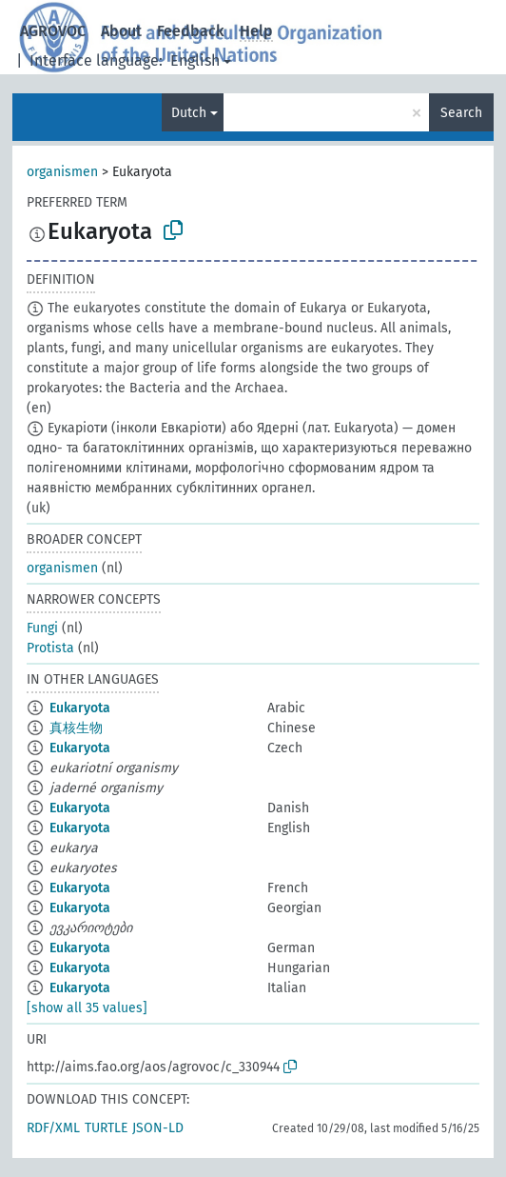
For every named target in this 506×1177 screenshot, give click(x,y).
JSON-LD (158, 1128)
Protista (50, 648)
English (195, 60)
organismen (62, 172)
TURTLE (106, 1128)
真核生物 (76, 728)
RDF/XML (53, 1128)
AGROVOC (53, 31)
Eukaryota (79, 708)
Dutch (188, 113)
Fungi (42, 628)
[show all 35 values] (87, 1008)
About (121, 31)
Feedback (190, 31)
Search (461, 113)
